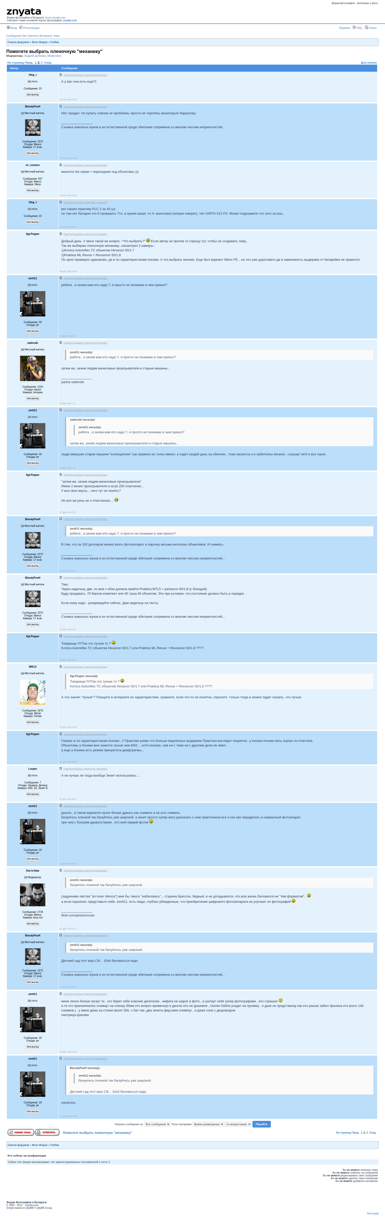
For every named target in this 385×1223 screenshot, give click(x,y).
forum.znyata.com (55, 17)
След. (48, 62)
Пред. (29, 62)
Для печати (369, 62)
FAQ (357, 27)
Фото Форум (40, 42)
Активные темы (50, 35)
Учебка (54, 42)
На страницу (16, 62)
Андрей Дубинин (35, 55)
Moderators (54, 55)
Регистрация (29, 27)
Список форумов (18, 42)
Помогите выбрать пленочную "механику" (97, 1133)
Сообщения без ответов (21, 35)
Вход (12, 27)
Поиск (371, 27)
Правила (344, 27)
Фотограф (373, 1213)
